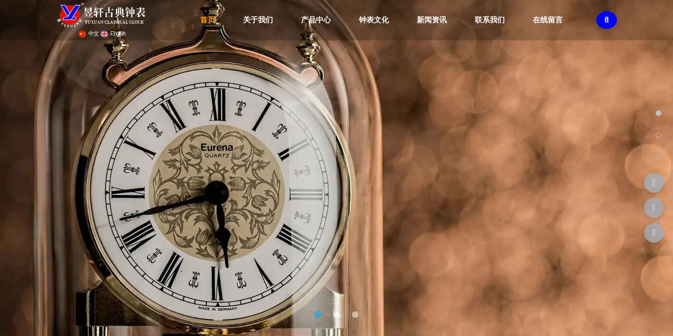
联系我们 (490, 20)
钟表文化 (374, 20)
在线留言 (548, 20)
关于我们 (258, 20)
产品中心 (316, 20)
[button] (318, 314)
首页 (207, 20)
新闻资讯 (432, 20)
